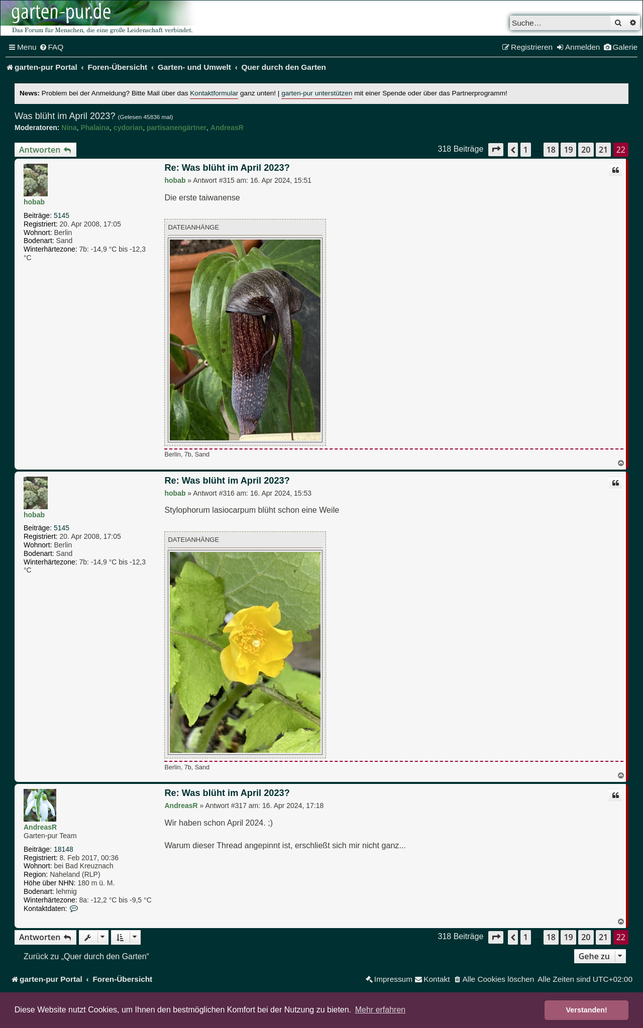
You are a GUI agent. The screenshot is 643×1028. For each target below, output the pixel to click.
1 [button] (525, 149)
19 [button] (568, 149)
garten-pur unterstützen (316, 93)
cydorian (128, 128)
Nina (68, 128)
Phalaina (95, 128)
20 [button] (585, 149)
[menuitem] (51, 47)
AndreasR (227, 128)
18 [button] (551, 149)
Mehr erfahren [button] (380, 1009)
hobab (34, 202)
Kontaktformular (214, 93)
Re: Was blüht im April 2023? (226, 168)
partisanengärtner (176, 128)
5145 (61, 215)
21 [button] (603, 149)
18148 (63, 849)
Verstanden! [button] (586, 1010)
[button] (495, 149)
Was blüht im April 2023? (65, 116)
